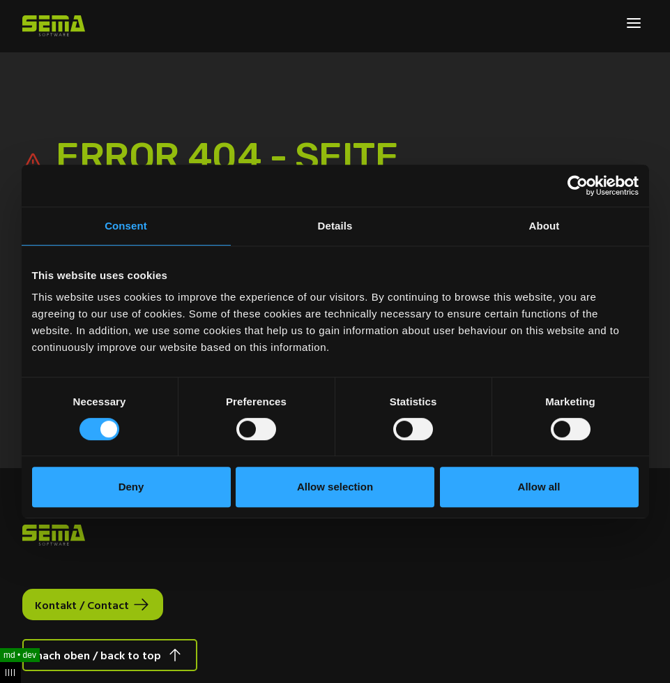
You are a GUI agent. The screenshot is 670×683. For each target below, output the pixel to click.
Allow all (539, 487)
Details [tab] (335, 226)
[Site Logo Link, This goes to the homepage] (53, 25)
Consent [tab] (126, 226)
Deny (131, 487)
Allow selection (335, 487)
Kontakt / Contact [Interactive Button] (82, 604)
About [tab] (544, 226)
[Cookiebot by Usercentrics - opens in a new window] (578, 185)
